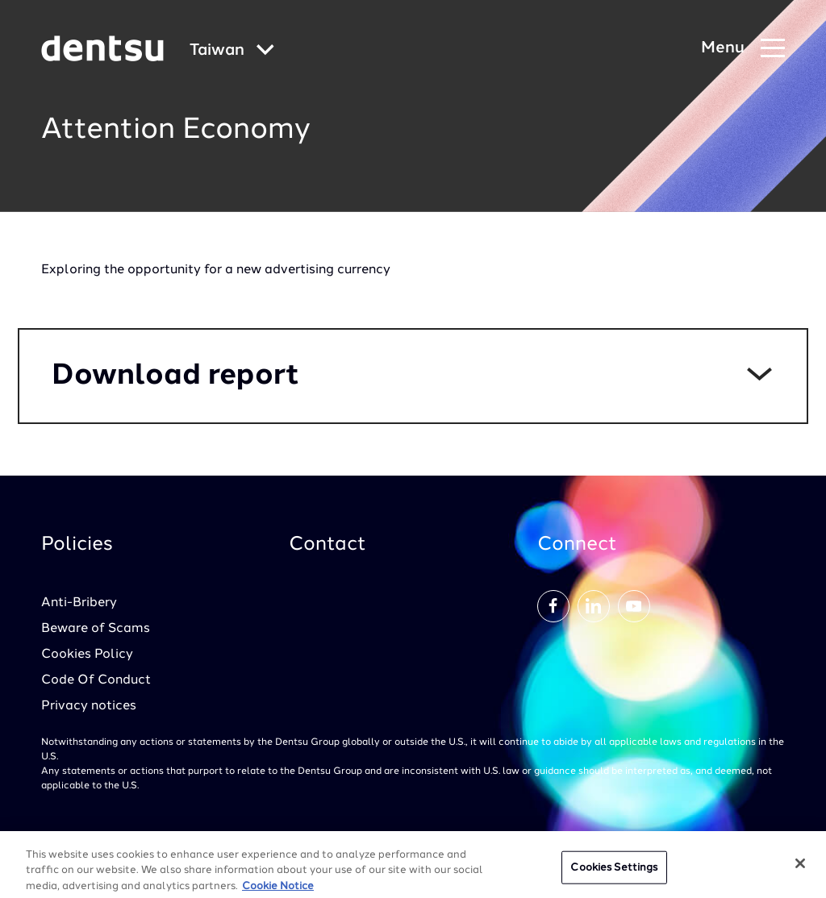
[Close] (800, 868)
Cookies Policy (87, 654)
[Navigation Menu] (743, 49)
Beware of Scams (95, 628)
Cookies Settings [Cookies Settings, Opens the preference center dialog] (613, 872)
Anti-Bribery (79, 603)
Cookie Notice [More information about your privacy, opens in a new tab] (278, 891)
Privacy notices (88, 706)
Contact (327, 545)
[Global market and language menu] (232, 51)
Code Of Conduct (96, 680)
